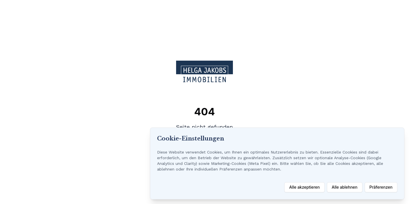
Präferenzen (381, 187)
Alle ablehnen (345, 187)
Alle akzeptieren (304, 187)
